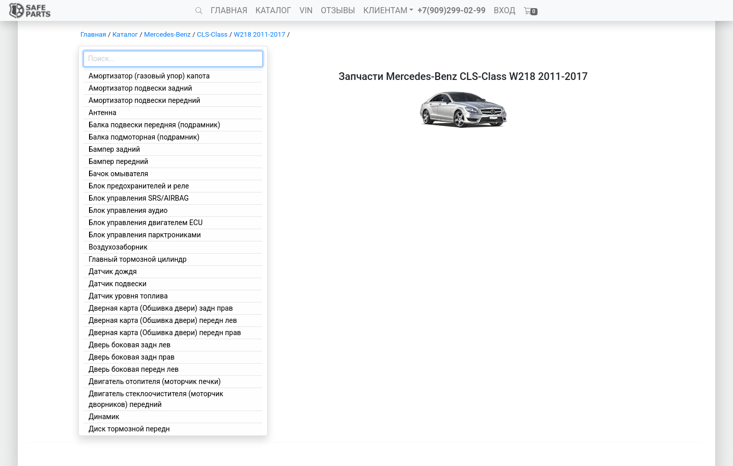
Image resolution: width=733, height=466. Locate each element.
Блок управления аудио (128, 210)
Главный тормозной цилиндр (138, 259)
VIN (306, 10)
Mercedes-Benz (167, 34)
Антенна (103, 112)
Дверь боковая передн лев (134, 369)
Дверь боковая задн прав (132, 357)
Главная (93, 34)
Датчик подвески (118, 284)
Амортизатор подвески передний (144, 100)
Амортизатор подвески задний (140, 88)
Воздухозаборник (118, 247)
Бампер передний (118, 161)
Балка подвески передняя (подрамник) (154, 125)
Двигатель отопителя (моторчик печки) (155, 381)
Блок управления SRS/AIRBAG (139, 198)
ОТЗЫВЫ (338, 10)
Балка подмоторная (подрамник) (144, 137)
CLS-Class (212, 34)
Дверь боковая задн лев (130, 345)
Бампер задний (114, 149)
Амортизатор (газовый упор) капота (149, 76)
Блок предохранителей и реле (139, 186)
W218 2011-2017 (259, 34)
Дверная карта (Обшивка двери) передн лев (163, 320)
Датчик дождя (113, 271)
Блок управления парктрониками (145, 235)
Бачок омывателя (118, 174)
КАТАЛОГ (273, 10)
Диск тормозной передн (129, 429)
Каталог (125, 34)
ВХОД (505, 10)
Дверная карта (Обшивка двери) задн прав (161, 308)
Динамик (104, 417)
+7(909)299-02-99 (451, 10)
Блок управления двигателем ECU (146, 222)
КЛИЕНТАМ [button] (385, 10)
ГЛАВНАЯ (229, 10)
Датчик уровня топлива (128, 296)
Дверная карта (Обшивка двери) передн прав (165, 332)
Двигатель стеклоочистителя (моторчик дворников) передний (156, 399)
